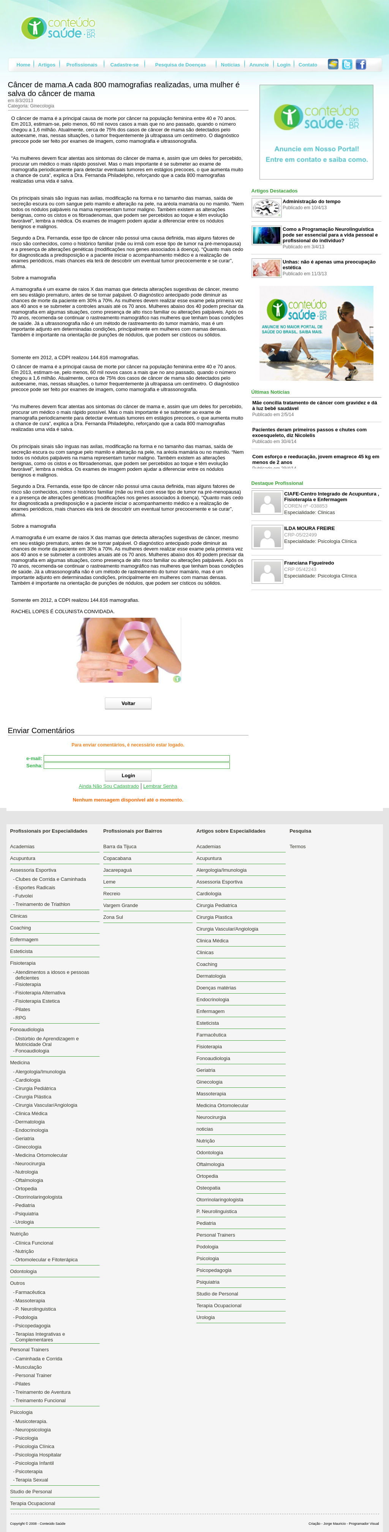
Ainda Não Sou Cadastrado (109, 786)
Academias (22, 846)
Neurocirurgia (30, 1163)
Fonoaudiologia (32, 1051)
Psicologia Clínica (35, 1446)
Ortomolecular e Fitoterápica (47, 1259)
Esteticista (21, 951)
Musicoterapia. (32, 1421)
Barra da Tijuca (119, 846)
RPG (21, 1018)
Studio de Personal (31, 1491)
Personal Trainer (34, 1375)
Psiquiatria (27, 1213)
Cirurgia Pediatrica (216, 905)
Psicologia (27, 1438)
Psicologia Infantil (35, 1463)
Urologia (25, 1222)
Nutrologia (27, 1172)
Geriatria (25, 1138)
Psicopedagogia (33, 1325)
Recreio (111, 893)
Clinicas (19, 916)
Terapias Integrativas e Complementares (40, 1337)
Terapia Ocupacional (32, 1503)
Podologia (27, 1317)
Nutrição (25, 1251)
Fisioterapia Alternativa (41, 993)
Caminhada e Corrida (39, 1359)
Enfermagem (24, 939)
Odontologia (23, 1271)
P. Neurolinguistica (36, 1309)
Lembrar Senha (160, 786)
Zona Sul (113, 917)
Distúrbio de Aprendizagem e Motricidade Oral (47, 1041)
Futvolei (24, 896)
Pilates (23, 1009)
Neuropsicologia (33, 1430)
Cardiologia (28, 1080)
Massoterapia (30, 1300)
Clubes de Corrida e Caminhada (51, 879)
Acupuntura (23, 858)
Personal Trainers (215, 1235)
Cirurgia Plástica (34, 1097)
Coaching (20, 928)
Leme (109, 882)
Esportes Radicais (35, 887)
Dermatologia (30, 1122)
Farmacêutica (31, 1292)
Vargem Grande (120, 905)
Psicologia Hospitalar (39, 1455)
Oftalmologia (29, 1180)
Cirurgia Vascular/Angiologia (46, 1105)
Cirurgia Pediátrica (36, 1088)
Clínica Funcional (35, 1243)
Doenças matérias (216, 988)
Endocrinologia (32, 1130)
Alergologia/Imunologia (41, 1071)
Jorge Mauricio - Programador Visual (351, 1524)
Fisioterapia (28, 984)
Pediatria (25, 1205)
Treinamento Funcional (41, 1400)
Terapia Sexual (32, 1480)
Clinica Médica (32, 1113)
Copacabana (117, 858)
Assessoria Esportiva (219, 882)
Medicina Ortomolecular (42, 1155)
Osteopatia (208, 1188)
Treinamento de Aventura (43, 1392)
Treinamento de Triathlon (43, 904)
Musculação (29, 1367)
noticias (204, 1129)
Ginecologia (29, 1147)
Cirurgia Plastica (214, 917)
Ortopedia (26, 1188)
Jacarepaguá (117, 870)
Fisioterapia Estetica (38, 1001)
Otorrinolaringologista (39, 1197)
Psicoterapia (29, 1471)
